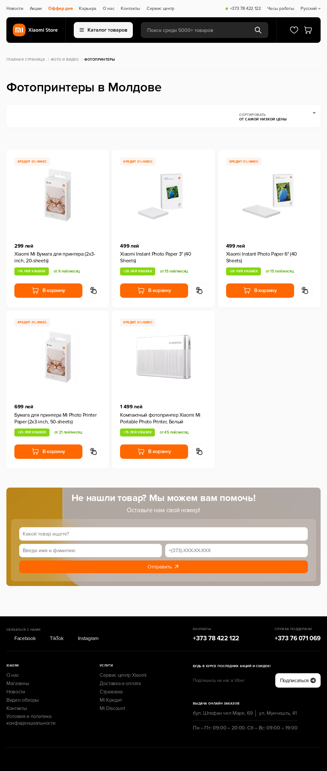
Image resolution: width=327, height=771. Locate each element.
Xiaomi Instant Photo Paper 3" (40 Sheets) (155, 257)
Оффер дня (60, 8)
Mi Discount (112, 690)
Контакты (130, 8)
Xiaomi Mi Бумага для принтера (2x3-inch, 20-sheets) (54, 257)
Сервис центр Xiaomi (123, 657)
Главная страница (25, 59)
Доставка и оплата (120, 666)
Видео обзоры (22, 682)
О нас (108, 8)
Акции (36, 8)
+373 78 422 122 (245, 8)
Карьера (87, 8)
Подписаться (298, 662)
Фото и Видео (65, 59)
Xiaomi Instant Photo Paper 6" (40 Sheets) (261, 257)
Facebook (20, 621)
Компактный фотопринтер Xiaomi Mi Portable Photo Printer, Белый (160, 418)
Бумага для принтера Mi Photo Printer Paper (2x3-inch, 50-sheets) (55, 418)
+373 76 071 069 (298, 621)
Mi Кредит (111, 682)
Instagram (84, 621)
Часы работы (280, 8)
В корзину (48, 290)
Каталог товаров (103, 30)
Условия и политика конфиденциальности (30, 702)
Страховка (111, 674)
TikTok (52, 621)
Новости (14, 8)
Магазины (17, 666)
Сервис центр (160, 8)
